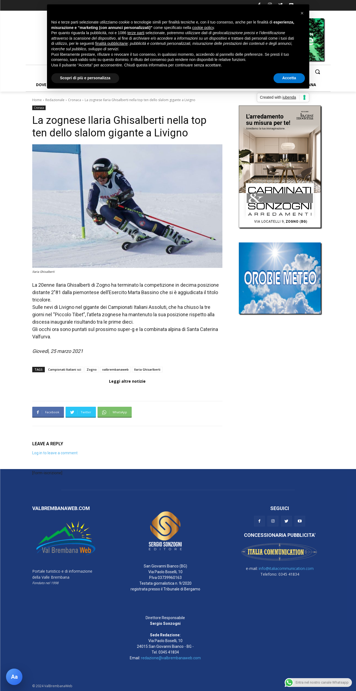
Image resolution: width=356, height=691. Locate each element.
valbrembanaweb (115, 369)
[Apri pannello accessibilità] (14, 677)
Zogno (92, 369)
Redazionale (54, 100)
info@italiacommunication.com (286, 568)
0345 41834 (168, 652)
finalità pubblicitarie (111, 43)
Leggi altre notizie (127, 381)
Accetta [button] (289, 78)
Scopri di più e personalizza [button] (85, 78)
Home (37, 100)
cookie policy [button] (203, 27)
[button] (317, 71)
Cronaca (74, 100)
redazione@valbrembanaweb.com (171, 658)
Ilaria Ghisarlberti (147, 369)
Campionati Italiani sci (64, 369)
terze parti (135, 33)
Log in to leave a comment (55, 453)
